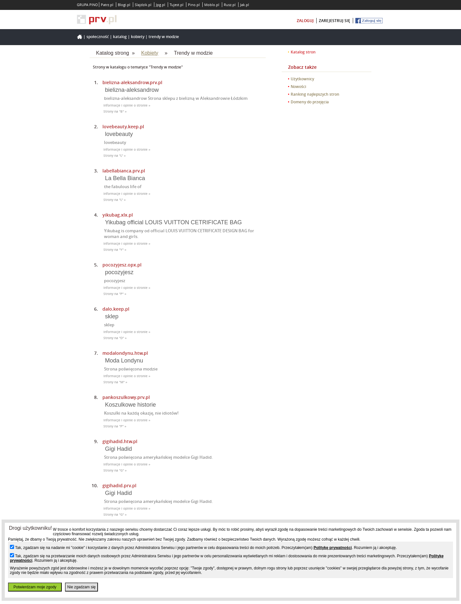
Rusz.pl (230, 4)
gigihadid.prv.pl (119, 485)
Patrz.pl (107, 4)
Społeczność (97, 36)
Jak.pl (244, 4)
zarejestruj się (334, 20)
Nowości (298, 86)
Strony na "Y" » (114, 250)
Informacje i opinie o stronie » (126, 105)
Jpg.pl (160, 4)
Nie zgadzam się (81, 587)
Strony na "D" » (115, 338)
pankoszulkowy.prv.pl (126, 397)
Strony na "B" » (115, 111)
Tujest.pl (176, 4)
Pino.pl (194, 4)
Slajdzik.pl (143, 4)
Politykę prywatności (332, 547)
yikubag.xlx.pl (117, 215)
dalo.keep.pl (115, 309)
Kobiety (137, 36)
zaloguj (305, 20)
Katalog (120, 36)
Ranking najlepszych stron (315, 94)
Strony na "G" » (115, 470)
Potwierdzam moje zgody (34, 587)
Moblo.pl (211, 4)
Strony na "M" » (115, 382)
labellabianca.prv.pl (123, 171)
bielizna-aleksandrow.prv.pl (132, 82)
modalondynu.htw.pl (125, 353)
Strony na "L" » (114, 156)
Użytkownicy (302, 79)
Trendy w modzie (164, 36)
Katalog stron (303, 52)
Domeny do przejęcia (310, 102)
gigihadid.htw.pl (119, 441)
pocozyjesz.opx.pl (122, 265)
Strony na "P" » (114, 294)
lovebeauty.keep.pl (123, 126)
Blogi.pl (124, 4)
